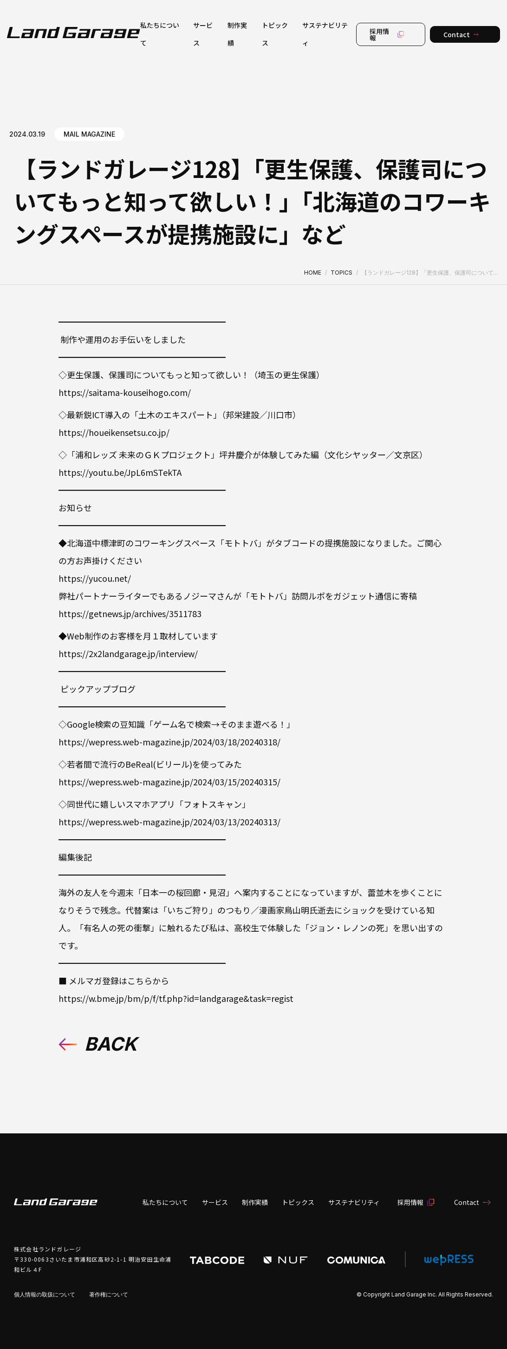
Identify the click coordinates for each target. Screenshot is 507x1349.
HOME (312, 272)
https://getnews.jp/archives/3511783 (130, 613)
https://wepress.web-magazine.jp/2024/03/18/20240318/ (169, 742)
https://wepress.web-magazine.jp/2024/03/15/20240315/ (169, 782)
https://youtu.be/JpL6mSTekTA (120, 472)
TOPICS (341, 272)
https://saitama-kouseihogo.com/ (124, 392)
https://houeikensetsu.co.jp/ (113, 432)
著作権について (108, 1294)
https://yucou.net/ (94, 578)
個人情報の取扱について (44, 1294)
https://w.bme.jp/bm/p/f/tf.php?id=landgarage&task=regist (175, 998)
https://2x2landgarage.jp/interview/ (128, 653)
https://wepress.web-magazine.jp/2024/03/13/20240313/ (169, 822)
